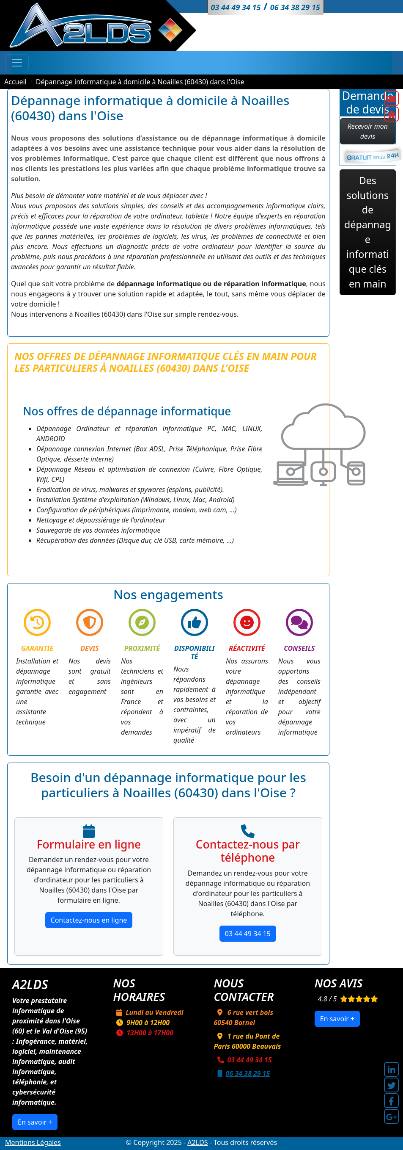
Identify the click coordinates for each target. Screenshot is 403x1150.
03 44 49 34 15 (248, 933)
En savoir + (35, 1122)
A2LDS (197, 1142)
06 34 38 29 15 (242, 1073)
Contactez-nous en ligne (89, 920)
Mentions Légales (33, 1142)
